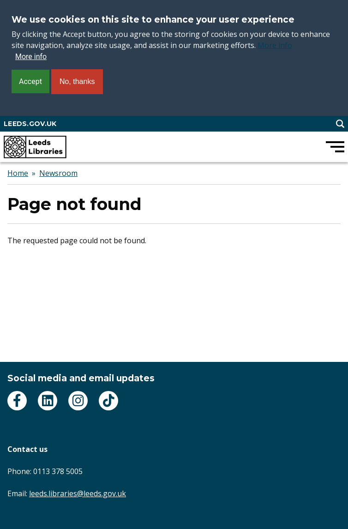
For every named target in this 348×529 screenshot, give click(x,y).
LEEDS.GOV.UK (30, 124)
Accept (30, 81)
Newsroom (58, 173)
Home (17, 173)
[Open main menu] (335, 146)
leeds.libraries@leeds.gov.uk (77, 493)
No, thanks (77, 81)
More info (275, 45)
